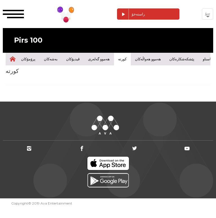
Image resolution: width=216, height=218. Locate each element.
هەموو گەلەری (99, 59)
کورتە (122, 59)
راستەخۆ (131, 14)
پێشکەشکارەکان (181, 59)
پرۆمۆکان (28, 59)
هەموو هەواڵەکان (148, 59)
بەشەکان (51, 59)
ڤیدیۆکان (73, 59)
